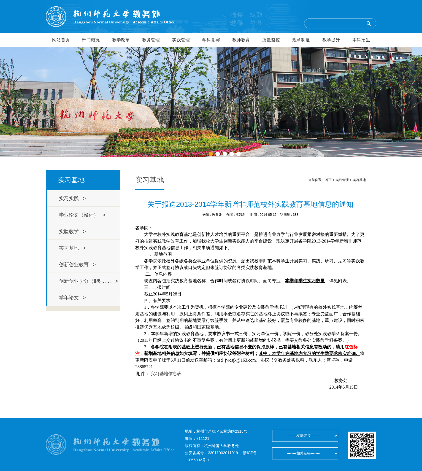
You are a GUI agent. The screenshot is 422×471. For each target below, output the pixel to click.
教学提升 (331, 39)
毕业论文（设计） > (82, 215)
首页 (328, 180)
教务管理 (151, 39)
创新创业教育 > (77, 264)
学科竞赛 (211, 39)
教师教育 (241, 39)
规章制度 (301, 39)
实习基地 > (72, 248)
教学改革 (121, 39)
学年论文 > (72, 297)
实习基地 (359, 180)
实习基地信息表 (166, 373)
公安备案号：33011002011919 (211, 453)
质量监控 (271, 39)
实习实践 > (72, 198)
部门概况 (91, 39)
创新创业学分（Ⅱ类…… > (88, 281)
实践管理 (181, 39)
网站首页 (61, 39)
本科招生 (361, 39)
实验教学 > (72, 231)
